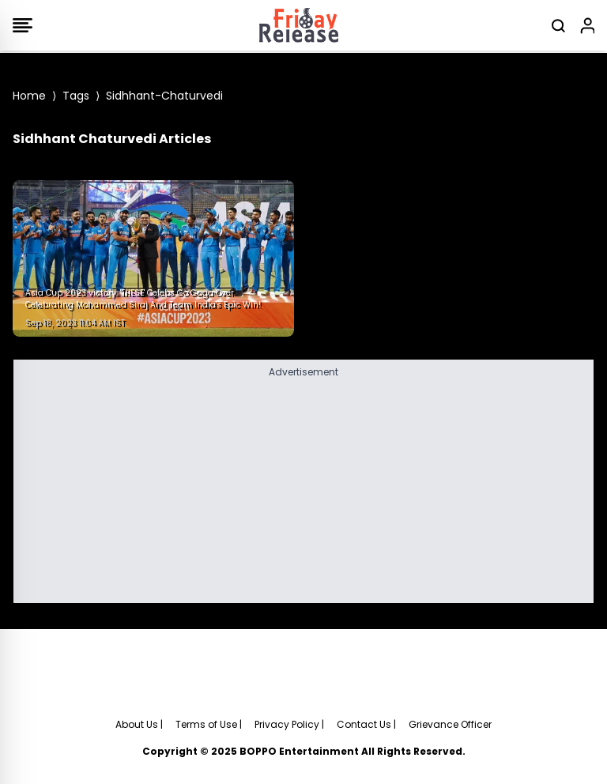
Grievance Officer (450, 724)
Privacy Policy (286, 724)
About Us (136, 724)
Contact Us (364, 724)
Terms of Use (206, 724)
